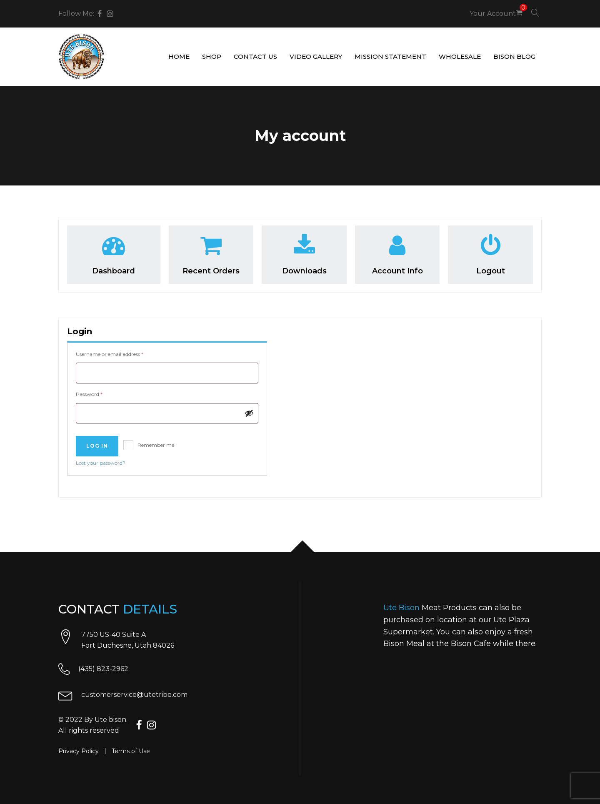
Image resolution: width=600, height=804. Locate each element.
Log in (97, 446)
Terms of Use (131, 751)
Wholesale (460, 56)
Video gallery (316, 56)
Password (99, 393)
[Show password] (249, 413)
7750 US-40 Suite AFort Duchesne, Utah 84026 (127, 640)
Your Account (493, 14)
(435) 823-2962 (103, 669)
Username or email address (120, 353)
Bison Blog (514, 56)
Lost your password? (100, 463)
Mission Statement (390, 56)
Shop (211, 56)
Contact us (255, 56)
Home (179, 56)
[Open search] (535, 12)
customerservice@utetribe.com (134, 695)
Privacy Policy (78, 751)
